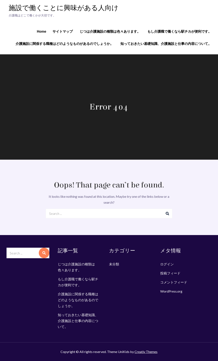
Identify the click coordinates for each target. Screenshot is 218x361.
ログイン (167, 264)
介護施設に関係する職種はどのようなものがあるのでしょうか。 (64, 43)
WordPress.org (171, 291)
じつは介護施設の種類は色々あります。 (110, 31)
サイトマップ (62, 31)
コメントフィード (173, 282)
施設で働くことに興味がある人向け (63, 8)
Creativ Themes (146, 352)
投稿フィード (170, 273)
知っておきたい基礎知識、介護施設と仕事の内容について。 (165, 43)
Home (41, 31)
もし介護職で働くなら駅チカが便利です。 (179, 31)
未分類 (114, 264)
